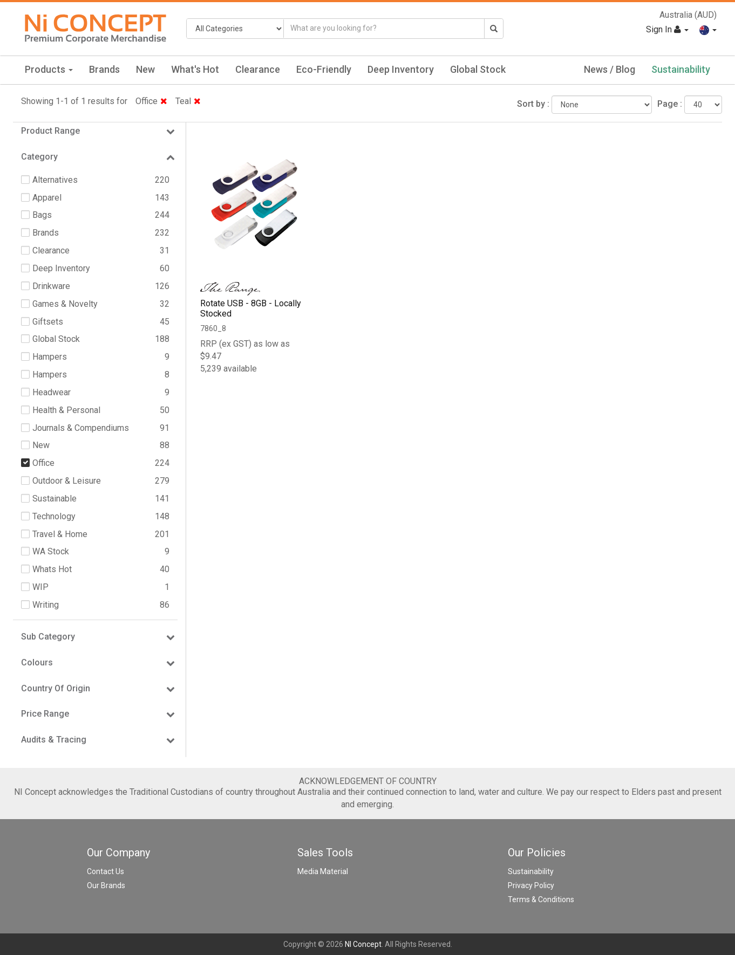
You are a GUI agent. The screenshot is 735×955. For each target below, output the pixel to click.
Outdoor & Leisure (66, 481)
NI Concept (363, 944)
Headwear (51, 392)
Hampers (49, 357)
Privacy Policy (531, 885)
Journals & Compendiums (80, 428)
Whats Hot (52, 569)
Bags (42, 215)
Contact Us (105, 871)
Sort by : (533, 104)
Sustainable (54, 498)
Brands (104, 69)
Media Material (322, 871)
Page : (669, 104)
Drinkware (51, 286)
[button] (708, 29)
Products (49, 69)
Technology (54, 516)
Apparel (47, 198)
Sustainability (680, 69)
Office (151, 101)
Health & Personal (66, 410)
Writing (45, 605)
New (145, 69)
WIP (40, 587)
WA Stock (50, 551)
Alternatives (55, 180)
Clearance (257, 69)
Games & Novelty (65, 304)
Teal (188, 101)
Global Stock (478, 69)
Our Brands (106, 885)
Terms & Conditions (541, 899)
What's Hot (195, 69)
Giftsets (47, 322)
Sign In (667, 29)
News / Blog (609, 69)
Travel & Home (59, 534)
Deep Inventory (401, 69)
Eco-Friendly (323, 69)
